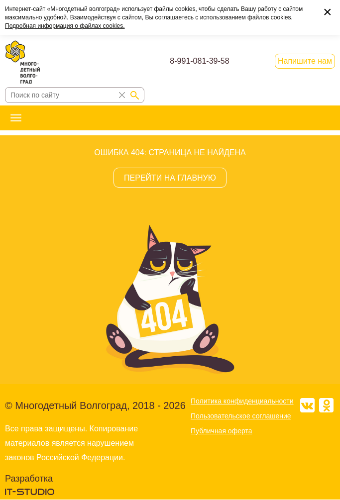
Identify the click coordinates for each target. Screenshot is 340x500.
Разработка (29, 479)
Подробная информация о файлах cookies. (65, 25)
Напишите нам (305, 61)
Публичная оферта (221, 431)
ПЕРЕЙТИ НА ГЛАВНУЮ (170, 178)
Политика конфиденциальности (242, 401)
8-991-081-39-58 (199, 61)
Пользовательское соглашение (241, 416)
